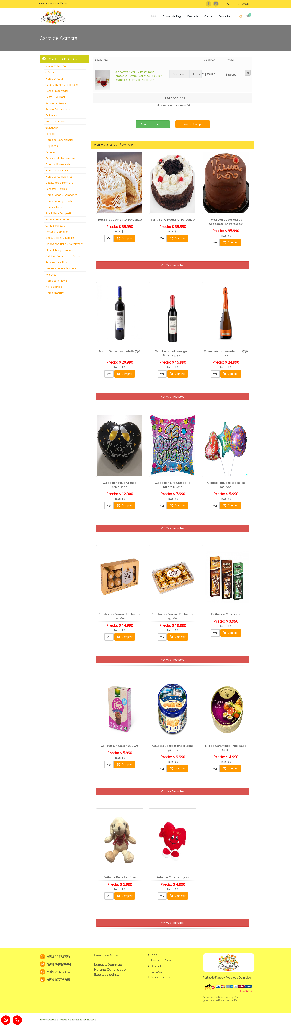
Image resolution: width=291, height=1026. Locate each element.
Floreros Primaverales (58, 164)
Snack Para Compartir (58, 213)
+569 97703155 (55, 979)
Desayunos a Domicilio (59, 182)
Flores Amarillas (55, 293)
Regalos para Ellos (56, 262)
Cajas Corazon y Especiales (61, 84)
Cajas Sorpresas (55, 225)
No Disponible (54, 287)
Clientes (209, 16)
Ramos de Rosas (55, 103)
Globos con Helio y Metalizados (64, 244)
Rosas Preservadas (56, 91)
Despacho (193, 16)
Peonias (50, 152)
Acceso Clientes (160, 977)
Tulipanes (51, 115)
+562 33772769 (55, 956)
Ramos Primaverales (57, 109)
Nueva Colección (55, 66)
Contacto (224, 16)
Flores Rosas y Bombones (61, 195)
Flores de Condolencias (59, 140)
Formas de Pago (172, 16)
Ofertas (50, 72)
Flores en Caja (54, 78)
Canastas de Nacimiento (60, 158)
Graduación (52, 127)
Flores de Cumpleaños (58, 176)
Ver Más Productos (172, 265)
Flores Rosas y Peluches (60, 201)
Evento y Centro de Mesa (60, 268)
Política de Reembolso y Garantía (224, 997)
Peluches (50, 274)
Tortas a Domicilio (56, 231)
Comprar (124, 238)
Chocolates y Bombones (60, 250)
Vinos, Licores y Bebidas (60, 238)
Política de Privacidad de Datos (223, 1000)
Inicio (154, 16)
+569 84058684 (55, 964)
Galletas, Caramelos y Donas (62, 256)
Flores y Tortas (54, 207)
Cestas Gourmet (55, 97)
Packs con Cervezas (57, 219)
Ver (109, 238)
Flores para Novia (56, 280)
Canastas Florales (56, 189)
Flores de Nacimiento (58, 170)
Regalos (50, 133)
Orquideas (51, 146)
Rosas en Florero (55, 121)
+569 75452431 (55, 971)
